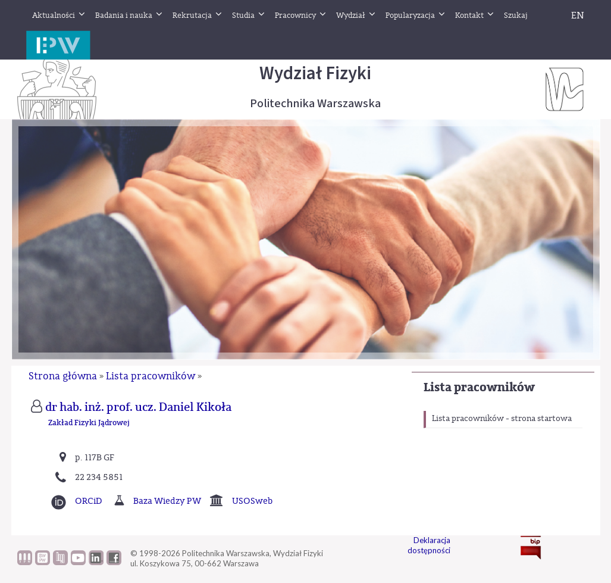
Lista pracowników (479, 387)
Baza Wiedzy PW (167, 501)
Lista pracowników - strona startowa (502, 418)
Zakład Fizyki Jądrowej (89, 423)
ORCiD (88, 501)
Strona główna (63, 376)
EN (577, 15)
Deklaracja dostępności (429, 545)
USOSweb (252, 501)
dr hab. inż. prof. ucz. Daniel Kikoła (138, 407)
